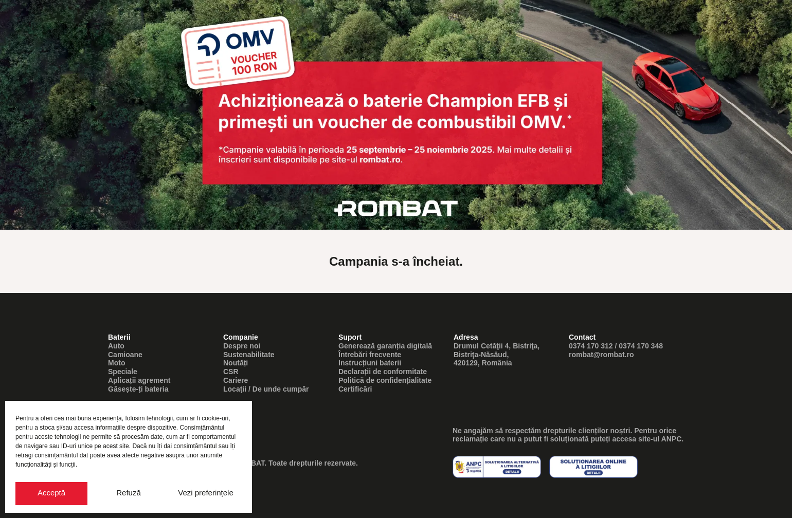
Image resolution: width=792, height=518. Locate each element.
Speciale (122, 371)
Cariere (235, 380)
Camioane (125, 354)
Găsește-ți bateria (138, 389)
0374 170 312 (591, 346)
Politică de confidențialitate (384, 380)
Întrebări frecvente (369, 354)
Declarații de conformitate (382, 371)
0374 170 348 (641, 346)
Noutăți (235, 363)
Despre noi (241, 346)
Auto (116, 346)
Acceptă (51, 492)
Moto (116, 363)
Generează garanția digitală (385, 346)
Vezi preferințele (205, 492)
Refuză (128, 492)
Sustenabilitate (249, 354)
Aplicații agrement (139, 380)
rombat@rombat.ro (601, 354)
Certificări (355, 389)
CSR (231, 371)
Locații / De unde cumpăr (266, 389)
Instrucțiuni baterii (369, 363)
